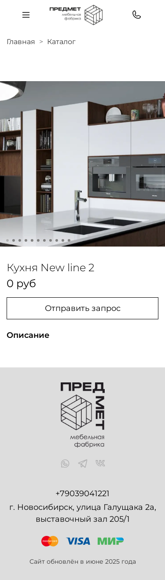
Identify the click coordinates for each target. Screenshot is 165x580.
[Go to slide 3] (19, 240)
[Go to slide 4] (25, 240)
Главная (21, 41)
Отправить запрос (83, 308)
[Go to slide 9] (56, 240)
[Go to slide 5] (31, 240)
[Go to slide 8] (50, 240)
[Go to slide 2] (13, 240)
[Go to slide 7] (44, 240)
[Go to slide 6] (38, 240)
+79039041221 (82, 493)
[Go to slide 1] (7, 240)
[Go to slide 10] (62, 240)
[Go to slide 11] (68, 240)
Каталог (61, 41)
